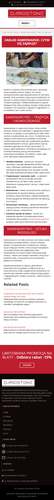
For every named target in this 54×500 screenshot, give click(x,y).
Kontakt (7, 429)
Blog (5, 433)
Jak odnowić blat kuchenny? (15, 327)
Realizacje (8, 421)
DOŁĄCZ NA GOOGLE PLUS (15, 451)
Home (5, 412)
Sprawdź (27, 365)
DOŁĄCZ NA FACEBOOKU (15, 445)
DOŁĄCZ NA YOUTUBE (13, 458)
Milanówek (42, 494)
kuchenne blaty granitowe (38, 219)
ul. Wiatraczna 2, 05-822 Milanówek (27, 5)
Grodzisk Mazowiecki (16, 494)
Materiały (8, 425)
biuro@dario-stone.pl (34, 2)
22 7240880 (8, 470)
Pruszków (32, 494)
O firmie (7, 416)
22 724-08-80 (15, 2)
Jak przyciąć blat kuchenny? (14, 312)
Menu (25, 23)
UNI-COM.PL (31, 496)
